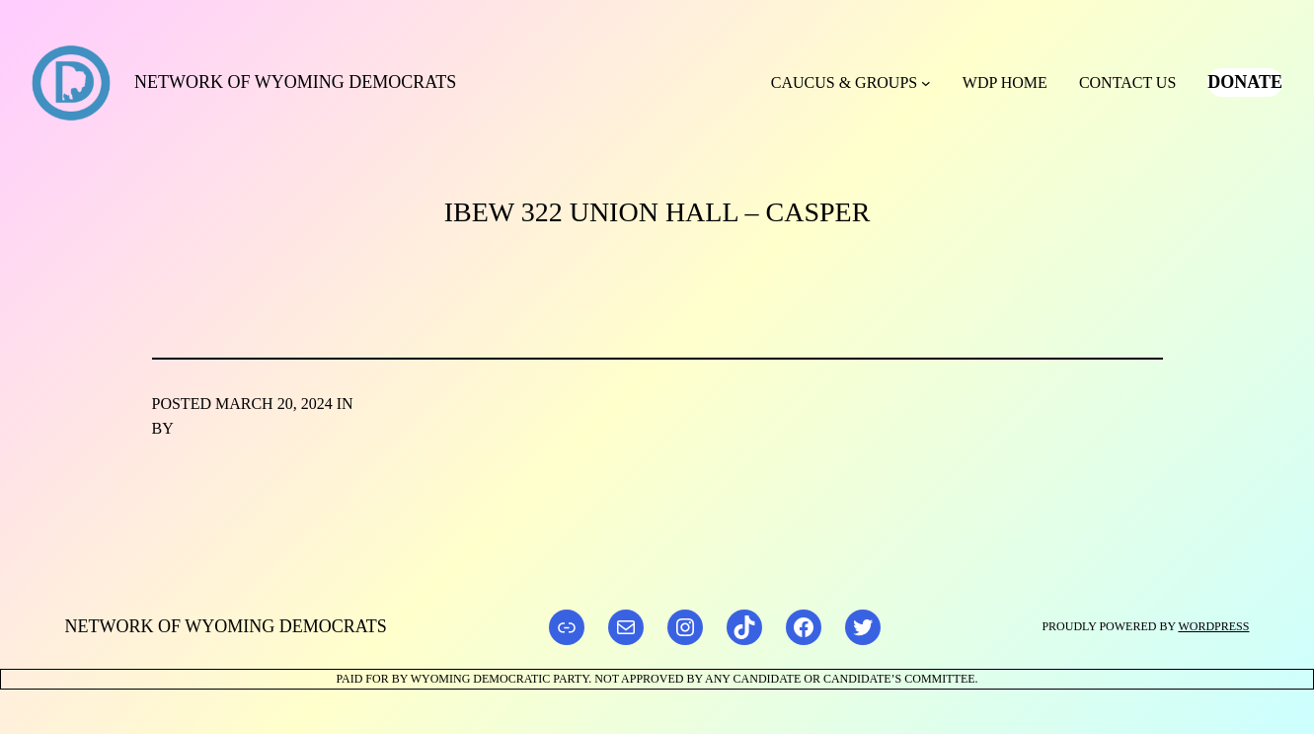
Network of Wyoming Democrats (295, 82)
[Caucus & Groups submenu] (926, 83)
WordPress (1213, 626)
